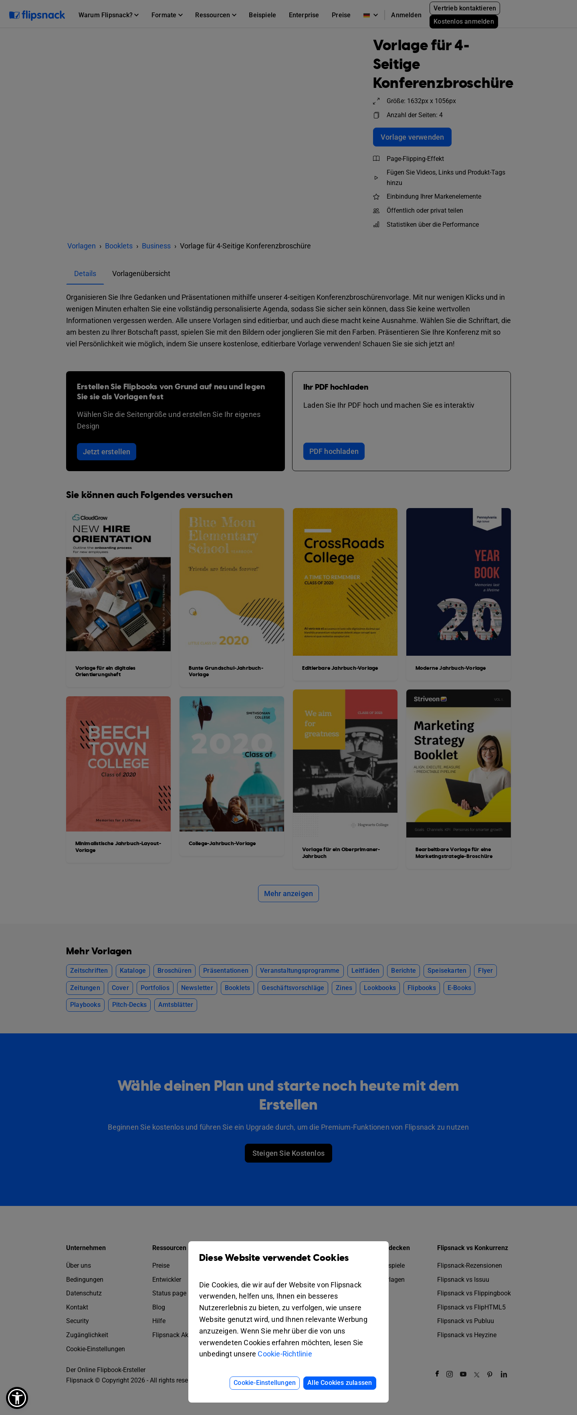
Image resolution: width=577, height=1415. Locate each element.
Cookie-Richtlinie (285, 1354)
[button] (17, 1398)
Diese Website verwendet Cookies (288, 1264)
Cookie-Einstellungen (265, 1383)
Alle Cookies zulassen (339, 1383)
